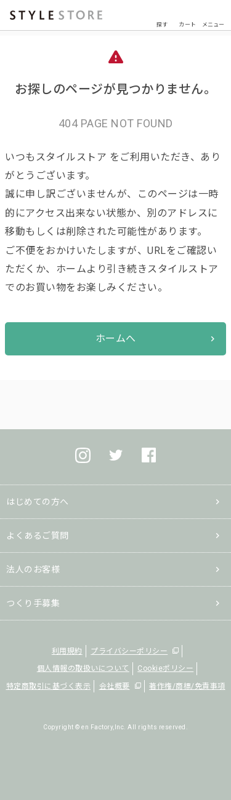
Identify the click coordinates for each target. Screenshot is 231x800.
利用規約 (67, 651)
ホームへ (115, 338)
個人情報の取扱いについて (83, 668)
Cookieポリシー (165, 668)
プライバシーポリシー (129, 651)
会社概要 (114, 686)
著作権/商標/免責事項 (187, 686)
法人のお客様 (33, 569)
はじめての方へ (37, 502)
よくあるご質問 (37, 536)
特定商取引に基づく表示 (48, 686)
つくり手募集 (33, 603)
